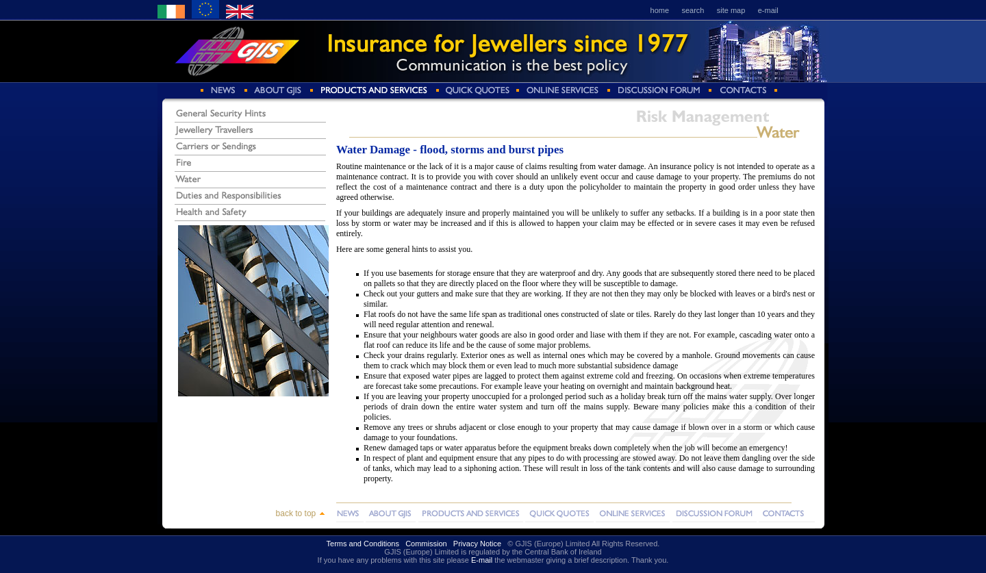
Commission (426, 543)
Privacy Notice (477, 543)
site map (731, 10)
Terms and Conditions (363, 543)
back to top (300, 513)
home (660, 10)
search (692, 10)
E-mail (481, 560)
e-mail (768, 10)
